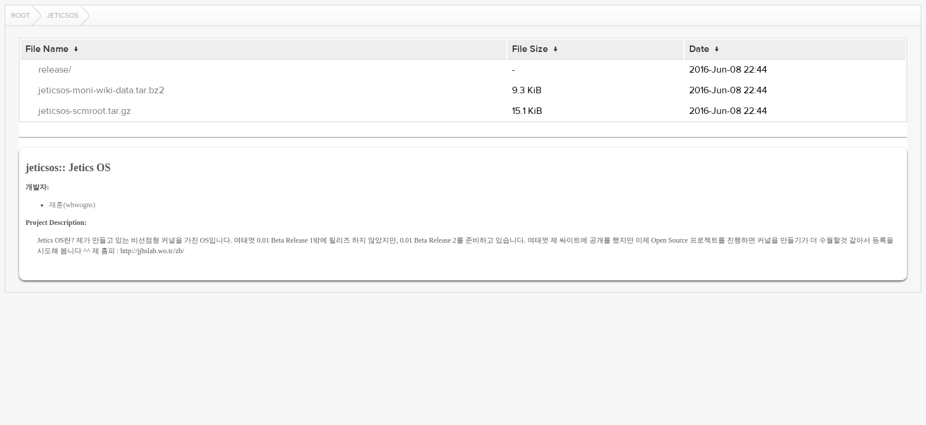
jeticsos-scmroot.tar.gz (84, 111)
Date (699, 49)
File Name (47, 49)
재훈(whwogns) (72, 205)
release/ (54, 70)
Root (20, 15)
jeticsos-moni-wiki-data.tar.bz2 (101, 90)
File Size (530, 49)
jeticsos (63, 15)
